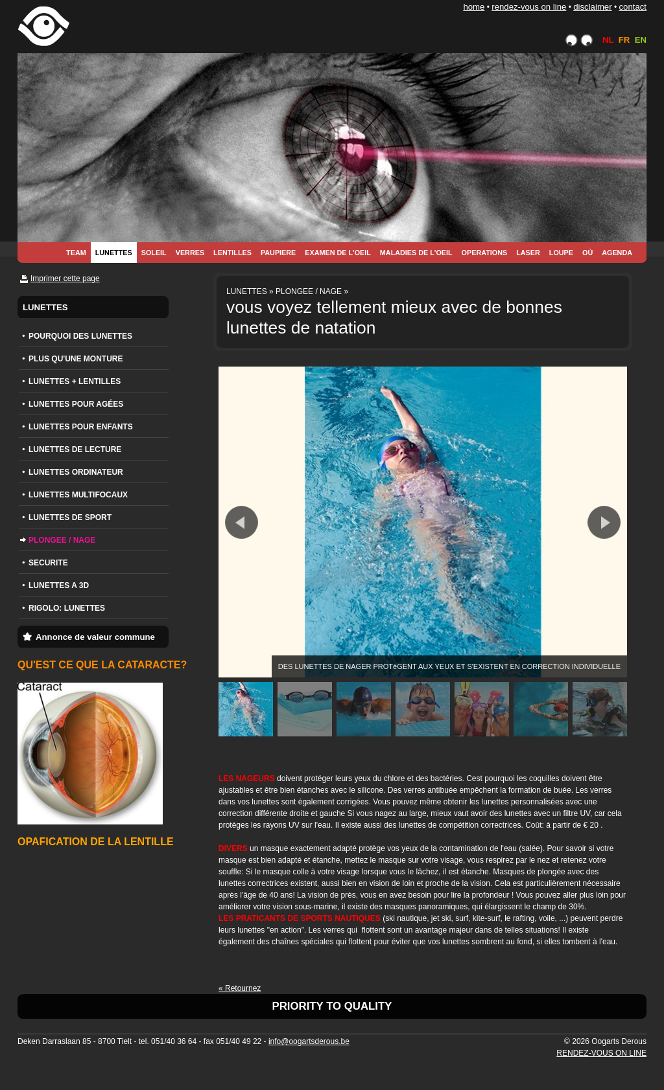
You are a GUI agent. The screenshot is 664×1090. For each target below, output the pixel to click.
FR (624, 40)
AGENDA (617, 252)
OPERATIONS (485, 252)
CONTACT (632, 7)
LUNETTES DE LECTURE (75, 449)
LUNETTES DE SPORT (70, 517)
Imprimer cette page (65, 278)
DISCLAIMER (592, 7)
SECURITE (48, 562)
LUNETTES (113, 252)
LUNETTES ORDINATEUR (76, 472)
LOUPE (561, 252)
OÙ (587, 252)
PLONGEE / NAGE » (312, 291)
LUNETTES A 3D (59, 585)
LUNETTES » (250, 291)
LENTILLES (232, 252)
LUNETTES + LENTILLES (75, 381)
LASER (528, 252)
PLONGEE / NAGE (62, 540)
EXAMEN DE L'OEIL (338, 252)
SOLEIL (154, 252)
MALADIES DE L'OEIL (416, 252)
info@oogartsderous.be (309, 1041)
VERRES (190, 252)
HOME (473, 7)
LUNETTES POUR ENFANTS (81, 426)
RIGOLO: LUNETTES (67, 608)
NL (607, 40)
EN (640, 40)
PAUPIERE (278, 252)
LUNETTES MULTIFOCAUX (78, 494)
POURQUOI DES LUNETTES (80, 336)
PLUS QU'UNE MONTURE (76, 358)
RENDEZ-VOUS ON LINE (529, 7)
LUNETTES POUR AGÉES (76, 404)
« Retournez (240, 988)
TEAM (76, 252)
